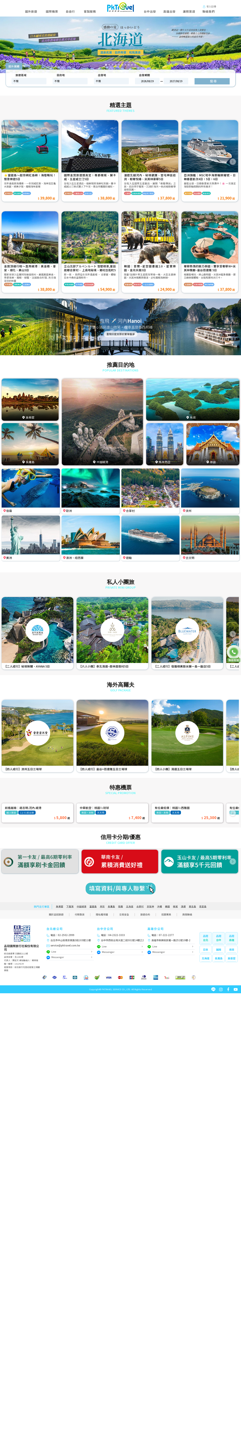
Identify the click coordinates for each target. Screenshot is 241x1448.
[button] (12, 45)
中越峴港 (81, 906)
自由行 (70, 11)
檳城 (175, 906)
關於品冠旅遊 (56, 914)
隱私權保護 (102, 914)
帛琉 (102, 906)
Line (51, 952)
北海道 (129, 906)
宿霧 (120, 906)
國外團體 (14, 66)
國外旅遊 (32, 11)
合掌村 (140, 906)
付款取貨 (79, 914)
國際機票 (52, 11)
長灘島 (111, 906)
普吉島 (192, 906)
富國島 (93, 906)
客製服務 (90, 11)
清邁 (183, 906)
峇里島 (203, 906)
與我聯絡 (187, 914)
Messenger (55, 957)
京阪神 (150, 906)
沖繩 (159, 906)
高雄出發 (169, 11)
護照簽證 (189, 11)
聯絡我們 (208, 11)
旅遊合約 (145, 914)
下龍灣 (70, 906)
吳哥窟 (59, 906)
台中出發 (150, 11)
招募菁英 (166, 914)
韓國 (167, 906)
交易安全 (124, 914)
